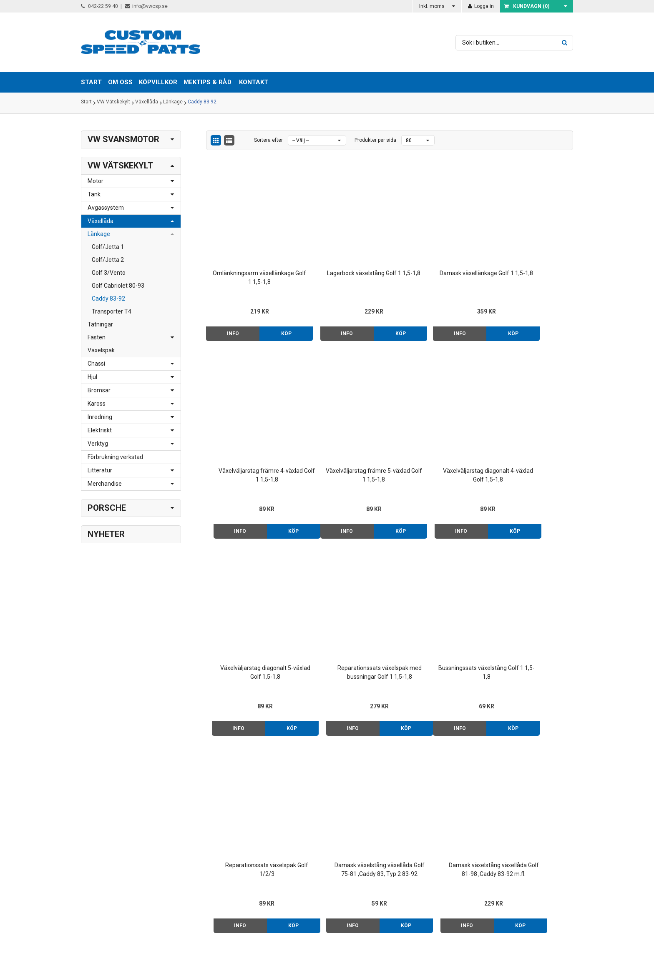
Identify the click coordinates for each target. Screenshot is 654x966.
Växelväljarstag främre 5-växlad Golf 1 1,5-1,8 (249, 436)
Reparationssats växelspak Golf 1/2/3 (342, 614)
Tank (94, 194)
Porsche (107, 508)
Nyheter (106, 534)
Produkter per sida (375, 140)
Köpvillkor (388, 830)
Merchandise (105, 483)
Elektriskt (100, 430)
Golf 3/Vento (109, 272)
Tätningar (100, 324)
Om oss (386, 821)
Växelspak (101, 350)
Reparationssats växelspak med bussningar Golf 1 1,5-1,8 (530, 436)
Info (227, 313)
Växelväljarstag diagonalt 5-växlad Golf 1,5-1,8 (436, 436)
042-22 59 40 (99, 6)
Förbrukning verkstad (115, 457)
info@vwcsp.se (146, 6)
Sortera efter (268, 140)
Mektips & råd (394, 839)
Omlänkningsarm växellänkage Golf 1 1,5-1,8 (249, 257)
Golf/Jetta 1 (108, 246)
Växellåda (146, 103)
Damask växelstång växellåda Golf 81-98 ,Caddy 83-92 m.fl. (529, 615)
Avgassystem (106, 207)
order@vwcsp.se (134, 856)
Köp (271, 313)
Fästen (97, 337)
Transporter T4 (111, 311)
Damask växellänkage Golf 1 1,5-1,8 (436, 257)
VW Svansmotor (123, 139)
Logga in (481, 6)
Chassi (96, 363)
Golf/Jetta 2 (108, 259)
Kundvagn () (526, 6)
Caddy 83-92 (202, 103)
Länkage (173, 103)
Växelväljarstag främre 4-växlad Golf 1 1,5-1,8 (529, 257)
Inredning (100, 417)
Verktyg (98, 443)
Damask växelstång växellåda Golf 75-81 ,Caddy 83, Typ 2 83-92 (436, 615)
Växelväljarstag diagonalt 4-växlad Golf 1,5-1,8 (342, 436)
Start (86, 103)
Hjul (92, 377)
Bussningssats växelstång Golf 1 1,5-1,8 (249, 614)
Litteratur (100, 470)
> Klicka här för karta (206, 830)
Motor (95, 181)
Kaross (97, 403)
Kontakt (253, 82)
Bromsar (99, 390)
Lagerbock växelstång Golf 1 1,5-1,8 (343, 257)
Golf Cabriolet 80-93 (118, 285)
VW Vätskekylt (113, 103)
